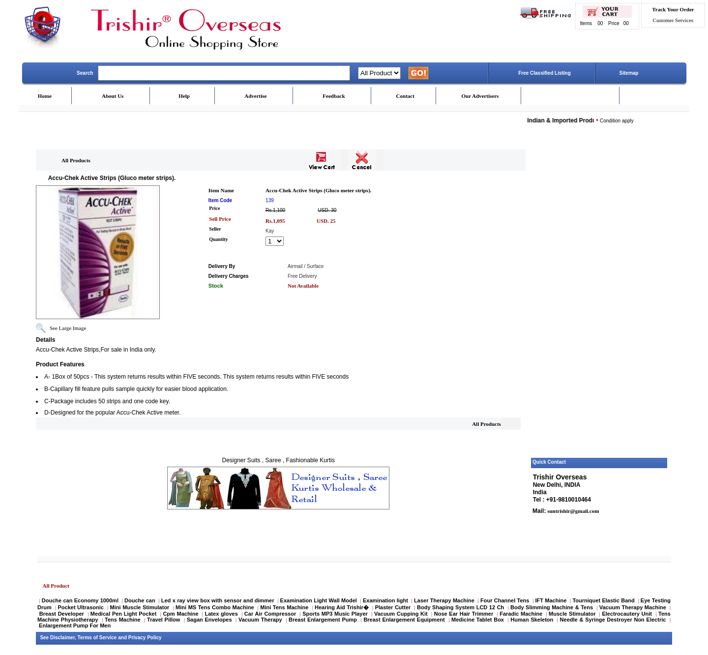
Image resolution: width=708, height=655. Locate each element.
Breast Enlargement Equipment (403, 620)
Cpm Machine (180, 614)
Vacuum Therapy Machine (632, 607)
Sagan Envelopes (209, 620)
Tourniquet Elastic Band (603, 600)
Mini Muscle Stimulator (140, 607)
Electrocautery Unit (626, 614)
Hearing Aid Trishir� (342, 607)
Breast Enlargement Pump (323, 620)
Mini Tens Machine (284, 607)
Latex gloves (221, 614)
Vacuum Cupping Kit (401, 614)
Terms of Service (97, 637)
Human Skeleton (531, 620)
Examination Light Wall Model (318, 600)
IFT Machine (551, 600)
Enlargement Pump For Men (75, 625)
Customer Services (673, 20)
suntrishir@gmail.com (572, 511)
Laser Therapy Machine (444, 600)
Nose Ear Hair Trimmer (463, 614)
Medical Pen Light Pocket (123, 614)
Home (45, 96)
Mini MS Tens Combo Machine (215, 607)
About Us (112, 96)
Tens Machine (123, 620)
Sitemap (629, 73)
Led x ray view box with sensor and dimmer (217, 600)
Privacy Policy (145, 637)
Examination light (385, 600)
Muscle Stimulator (572, 614)
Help (184, 96)
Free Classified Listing (544, 73)
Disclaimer (62, 637)
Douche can (139, 600)
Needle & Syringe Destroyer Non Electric (613, 620)
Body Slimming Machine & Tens (551, 607)
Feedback (334, 96)
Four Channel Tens (504, 600)
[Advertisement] (599, 306)
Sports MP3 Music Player (335, 614)
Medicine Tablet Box (477, 620)
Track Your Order (673, 9)
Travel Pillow (163, 620)
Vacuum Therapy (260, 620)
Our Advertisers (480, 96)
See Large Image (68, 328)
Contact (405, 96)
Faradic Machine (521, 614)
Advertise (255, 96)
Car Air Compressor (270, 614)
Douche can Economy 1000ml (80, 600)
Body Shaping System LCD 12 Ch (460, 607)
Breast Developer (61, 614)
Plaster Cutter (393, 607)
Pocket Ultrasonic (80, 607)
